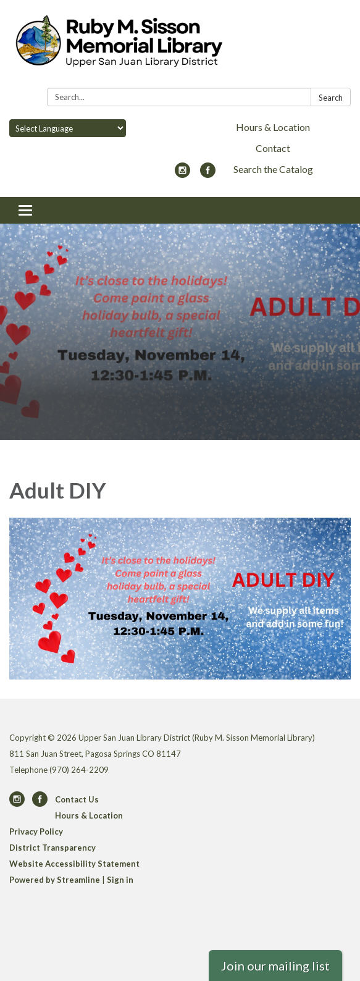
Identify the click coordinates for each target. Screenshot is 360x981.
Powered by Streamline (54, 880)
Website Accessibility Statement (74, 864)
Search (331, 98)
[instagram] (182, 174)
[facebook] (208, 174)
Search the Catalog (273, 169)
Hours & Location (273, 127)
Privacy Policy (36, 831)
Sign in (120, 880)
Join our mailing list (275, 965)
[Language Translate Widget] (67, 128)
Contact (273, 148)
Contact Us (77, 799)
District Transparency (52, 848)
